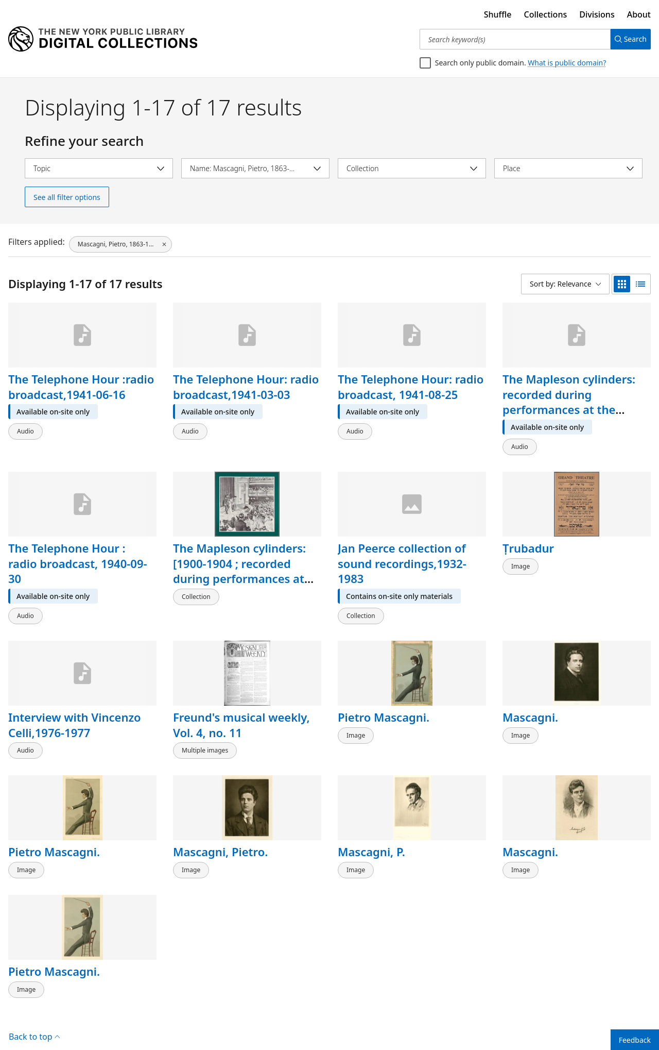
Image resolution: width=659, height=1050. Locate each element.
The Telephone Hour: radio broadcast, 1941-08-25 (410, 386)
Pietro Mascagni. (383, 706)
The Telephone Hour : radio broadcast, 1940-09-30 (77, 558)
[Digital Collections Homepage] (102, 39)
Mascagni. (530, 706)
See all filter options (66, 197)
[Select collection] (412, 168)
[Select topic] (99, 168)
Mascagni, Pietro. (220, 836)
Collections (545, 14)
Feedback (635, 1040)
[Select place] (568, 168)
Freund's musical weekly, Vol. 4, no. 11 (241, 714)
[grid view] (622, 284)
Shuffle (498, 14)
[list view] (640, 284)
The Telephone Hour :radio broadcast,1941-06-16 (81, 386)
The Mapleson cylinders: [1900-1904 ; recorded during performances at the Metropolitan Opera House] (239, 573)
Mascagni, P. (371, 836)
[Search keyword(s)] (511, 39)
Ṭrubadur (528, 543)
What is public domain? (567, 63)
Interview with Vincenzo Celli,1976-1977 (74, 714)
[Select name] (255, 168)
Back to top (34, 1010)
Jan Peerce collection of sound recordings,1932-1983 (402, 558)
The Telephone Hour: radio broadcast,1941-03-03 (246, 386)
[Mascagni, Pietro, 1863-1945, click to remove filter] (120, 241)
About (639, 14)
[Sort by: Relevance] (565, 284)
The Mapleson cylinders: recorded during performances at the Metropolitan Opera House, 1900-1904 (568, 409)
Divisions (596, 14)
